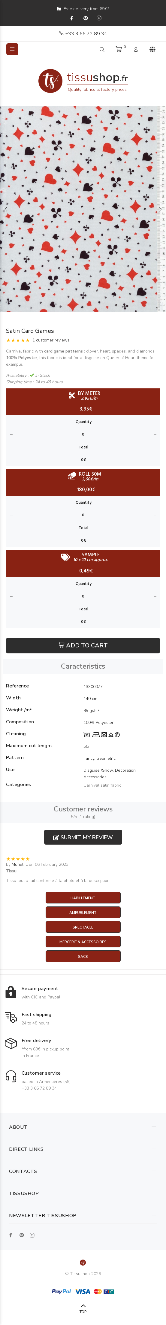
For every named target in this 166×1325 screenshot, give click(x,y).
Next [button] (160, 209)
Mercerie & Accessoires (83, 942)
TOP (83, 1311)
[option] (83, 209)
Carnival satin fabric (102, 785)
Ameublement (83, 912)
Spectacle (83, 927)
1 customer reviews (51, 340)
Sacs (83, 956)
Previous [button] (5, 209)
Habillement (83, 898)
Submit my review (83, 837)
